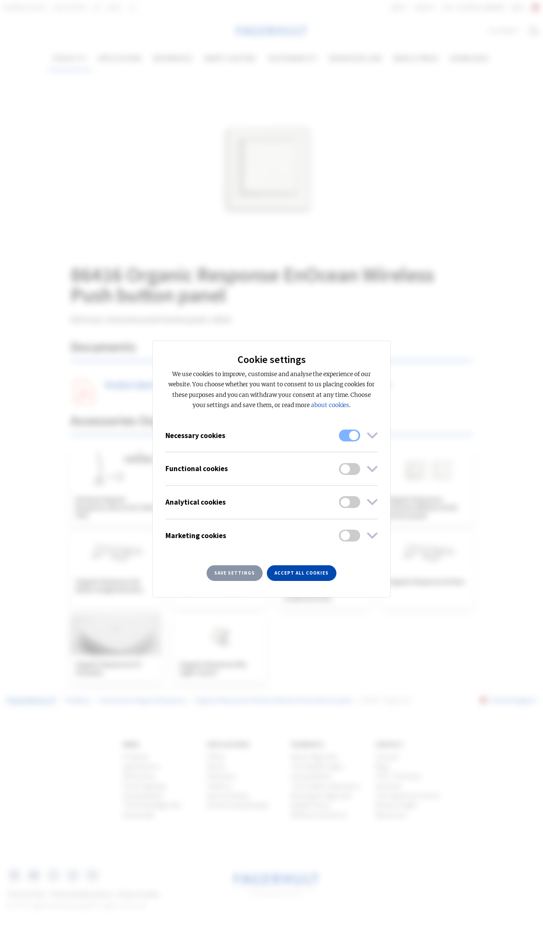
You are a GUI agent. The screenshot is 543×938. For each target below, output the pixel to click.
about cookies (330, 405)
